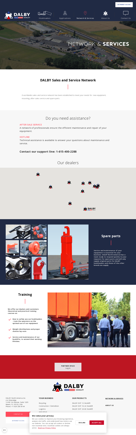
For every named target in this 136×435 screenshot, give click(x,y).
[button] (90, 182)
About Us (109, 405)
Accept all (97, 423)
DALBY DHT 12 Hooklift (81, 403)
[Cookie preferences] (4, 430)
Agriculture (43, 412)
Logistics (42, 409)
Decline (82, 423)
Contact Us (18, 414)
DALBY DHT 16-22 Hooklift (82, 406)
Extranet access (124, 4)
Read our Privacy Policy (47, 428)
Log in (68, 367)
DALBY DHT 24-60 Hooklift (82, 409)
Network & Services (114, 398)
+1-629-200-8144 (18, 406)
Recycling (42, 403)
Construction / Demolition (49, 406)
